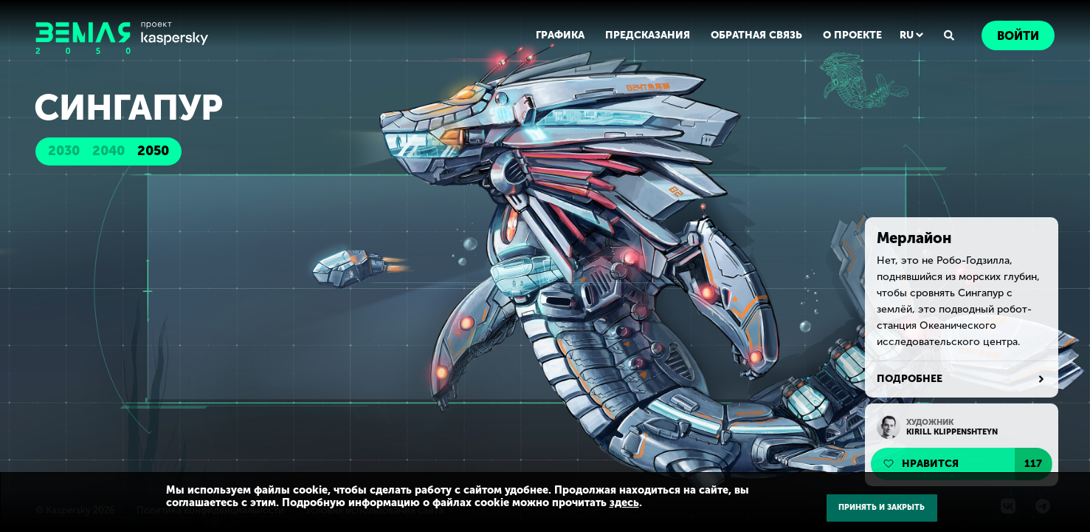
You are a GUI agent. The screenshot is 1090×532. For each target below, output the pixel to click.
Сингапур (128, 107)
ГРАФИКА (560, 35)
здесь (624, 502)
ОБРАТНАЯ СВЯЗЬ (756, 35)
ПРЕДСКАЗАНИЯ (647, 35)
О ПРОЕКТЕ (852, 35)
